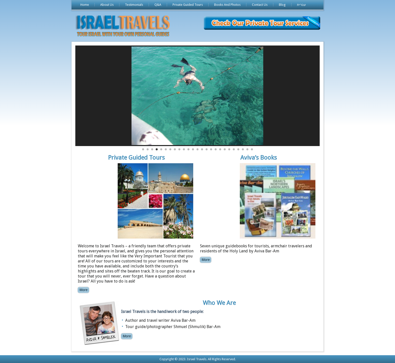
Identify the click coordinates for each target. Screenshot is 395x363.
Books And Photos (227, 5)
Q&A (157, 5)
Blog (282, 5)
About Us (107, 5)
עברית (301, 5)
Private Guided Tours (188, 5)
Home (84, 5)
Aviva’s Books (258, 157)
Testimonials (134, 5)
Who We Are (219, 302)
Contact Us (260, 5)
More (83, 290)
